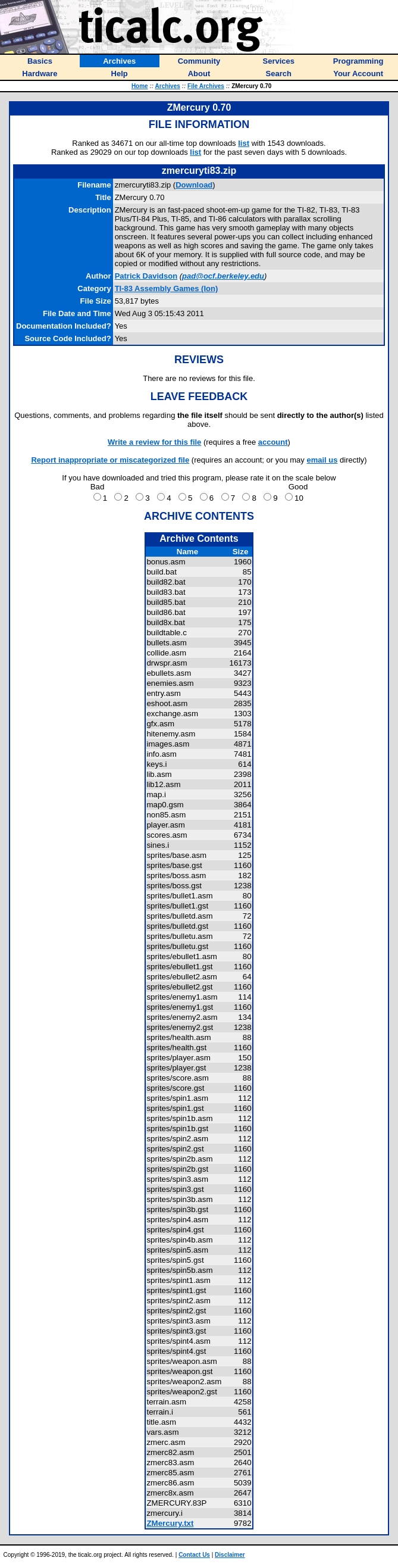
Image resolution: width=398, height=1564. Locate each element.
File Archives (205, 86)
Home (139, 86)
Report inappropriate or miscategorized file (110, 459)
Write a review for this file (154, 442)
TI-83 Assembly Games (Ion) (166, 288)
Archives (167, 86)
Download (194, 184)
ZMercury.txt (169, 1523)
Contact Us (194, 1554)
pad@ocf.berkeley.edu (223, 275)
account (273, 442)
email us (321, 459)
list (243, 143)
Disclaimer (230, 1554)
